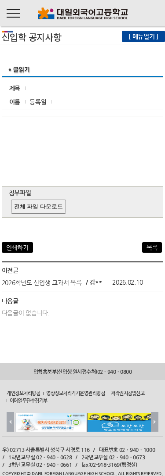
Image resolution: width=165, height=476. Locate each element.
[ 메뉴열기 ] (143, 36)
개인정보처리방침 (23, 393)
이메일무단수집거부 (29, 400)
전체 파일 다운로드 (38, 206)
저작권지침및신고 (127, 393)
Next (154, 422)
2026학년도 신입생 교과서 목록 (42, 282)
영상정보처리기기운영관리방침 (75, 393)
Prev (10, 422)
